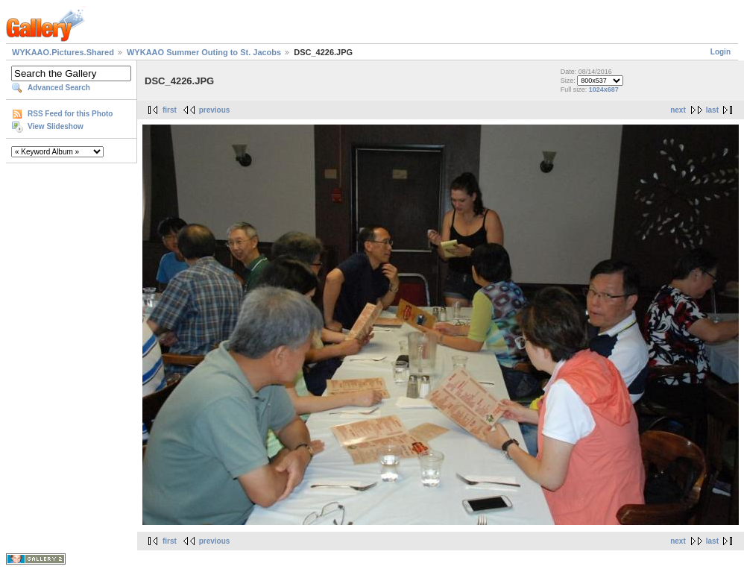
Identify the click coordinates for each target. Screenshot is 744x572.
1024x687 (604, 89)
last (712, 110)
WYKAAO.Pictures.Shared (63, 52)
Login (720, 52)
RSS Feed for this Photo (70, 114)
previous (214, 110)
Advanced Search (59, 88)
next (678, 110)
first (170, 110)
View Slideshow (55, 126)
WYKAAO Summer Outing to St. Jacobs (204, 52)
